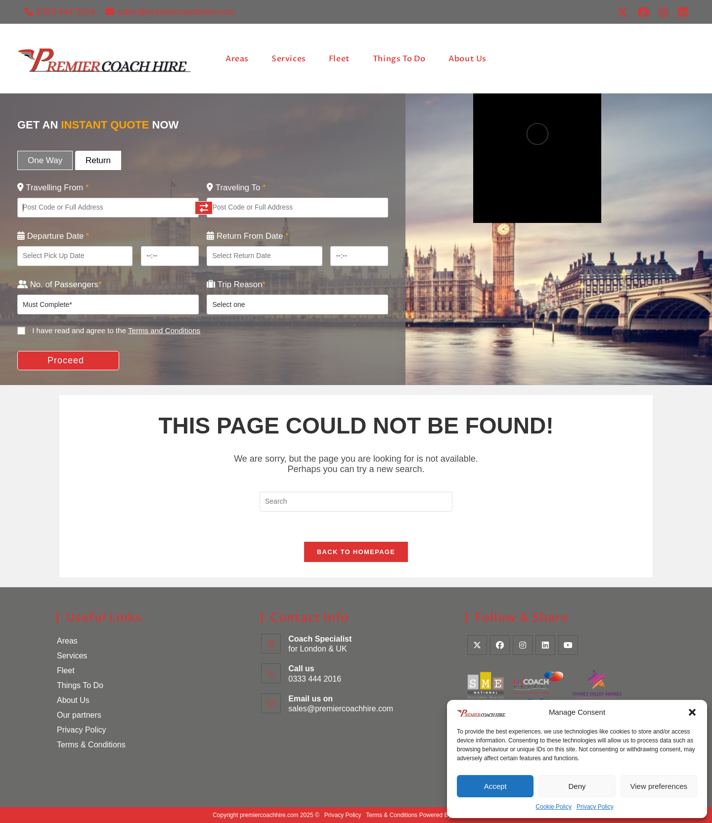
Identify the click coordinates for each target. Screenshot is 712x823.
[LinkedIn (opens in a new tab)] (680, 12)
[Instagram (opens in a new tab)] (663, 12)
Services (72, 655)
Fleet (66, 670)
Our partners (79, 715)
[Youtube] (568, 645)
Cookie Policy (553, 806)
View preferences (659, 786)
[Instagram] (523, 645)
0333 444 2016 (60, 12)
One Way (45, 160)
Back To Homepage (356, 552)
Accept (495, 786)
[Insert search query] (356, 502)
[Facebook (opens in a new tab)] (643, 12)
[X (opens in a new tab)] (622, 12)
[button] (692, 712)
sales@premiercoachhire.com (169, 12)
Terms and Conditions (164, 330)
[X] (477, 645)
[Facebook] (500, 645)
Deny (576, 786)
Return (98, 160)
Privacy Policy (595, 806)
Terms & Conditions (91, 744)
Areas (67, 641)
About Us (73, 700)
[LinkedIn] (545, 645)
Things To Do (80, 685)
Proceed (65, 360)
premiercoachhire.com (269, 815)
